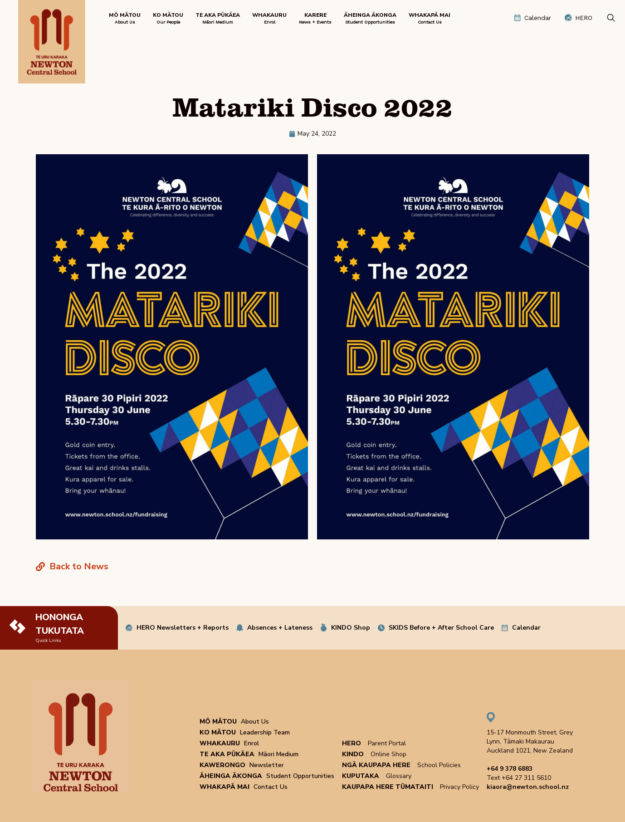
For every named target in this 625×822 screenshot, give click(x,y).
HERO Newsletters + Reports (183, 627)
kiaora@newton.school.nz (528, 787)
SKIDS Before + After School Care (441, 627)
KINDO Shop (350, 627)
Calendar (526, 627)
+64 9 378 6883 (509, 768)
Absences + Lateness (279, 627)
